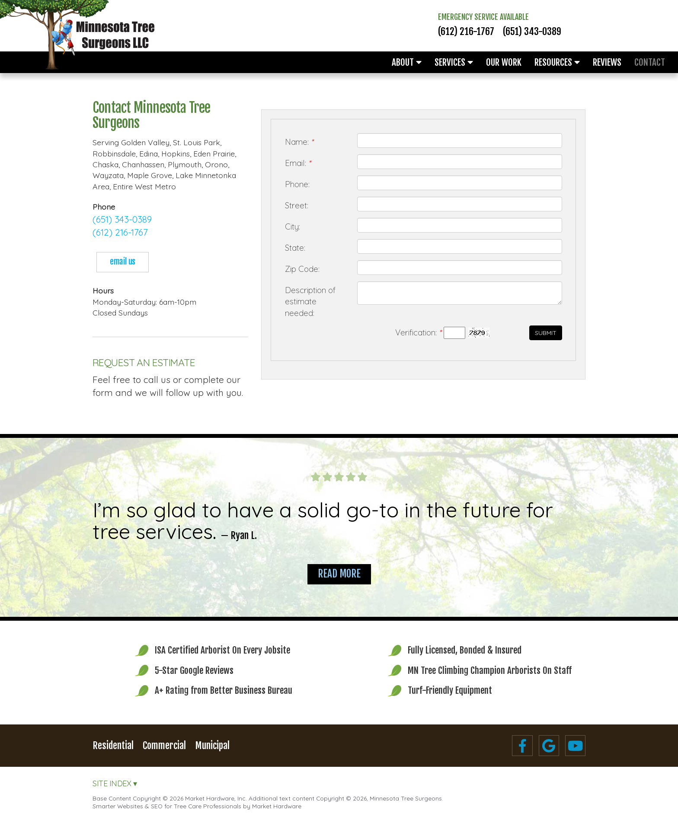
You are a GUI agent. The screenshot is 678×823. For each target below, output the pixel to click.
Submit (545, 333)
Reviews (607, 62)
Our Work (503, 62)
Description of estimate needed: (310, 301)
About (407, 62)
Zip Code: (302, 269)
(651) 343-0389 (532, 31)
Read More (339, 574)
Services (454, 62)
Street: (296, 205)
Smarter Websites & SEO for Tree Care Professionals (167, 806)
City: (292, 226)
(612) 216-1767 (466, 31)
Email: (297, 163)
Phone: (297, 184)
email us (122, 261)
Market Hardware (276, 806)
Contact (649, 62)
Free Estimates (635, 24)
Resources (557, 62)
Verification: (418, 332)
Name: (299, 142)
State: (295, 247)
